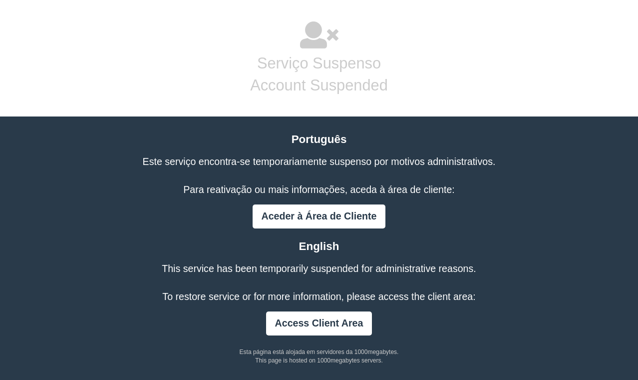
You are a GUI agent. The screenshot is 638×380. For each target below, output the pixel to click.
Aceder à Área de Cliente (319, 216)
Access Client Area (319, 323)
